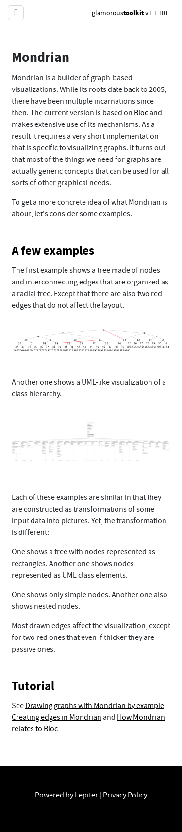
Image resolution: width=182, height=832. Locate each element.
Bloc (141, 113)
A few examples (53, 251)
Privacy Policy (125, 795)
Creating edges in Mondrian (56, 717)
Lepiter (86, 795)
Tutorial (33, 686)
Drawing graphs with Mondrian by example (94, 705)
